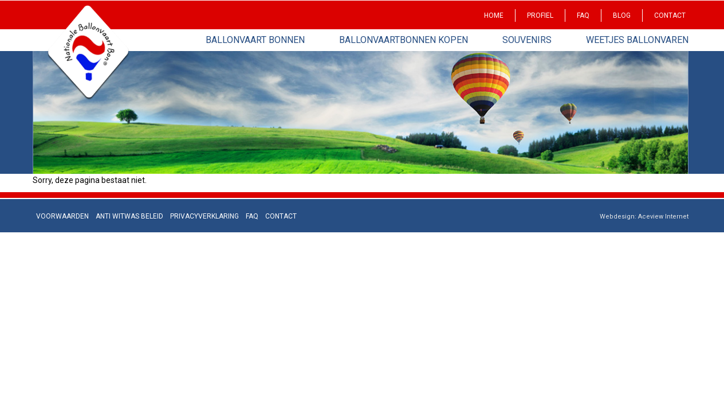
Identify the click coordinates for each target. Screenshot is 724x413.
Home (493, 15)
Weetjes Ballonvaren (637, 39)
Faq (583, 15)
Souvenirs (527, 39)
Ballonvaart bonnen (255, 39)
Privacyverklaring (204, 216)
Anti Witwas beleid (129, 216)
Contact (670, 15)
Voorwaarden (62, 216)
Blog (622, 15)
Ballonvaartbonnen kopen (403, 39)
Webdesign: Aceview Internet (644, 216)
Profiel (540, 15)
